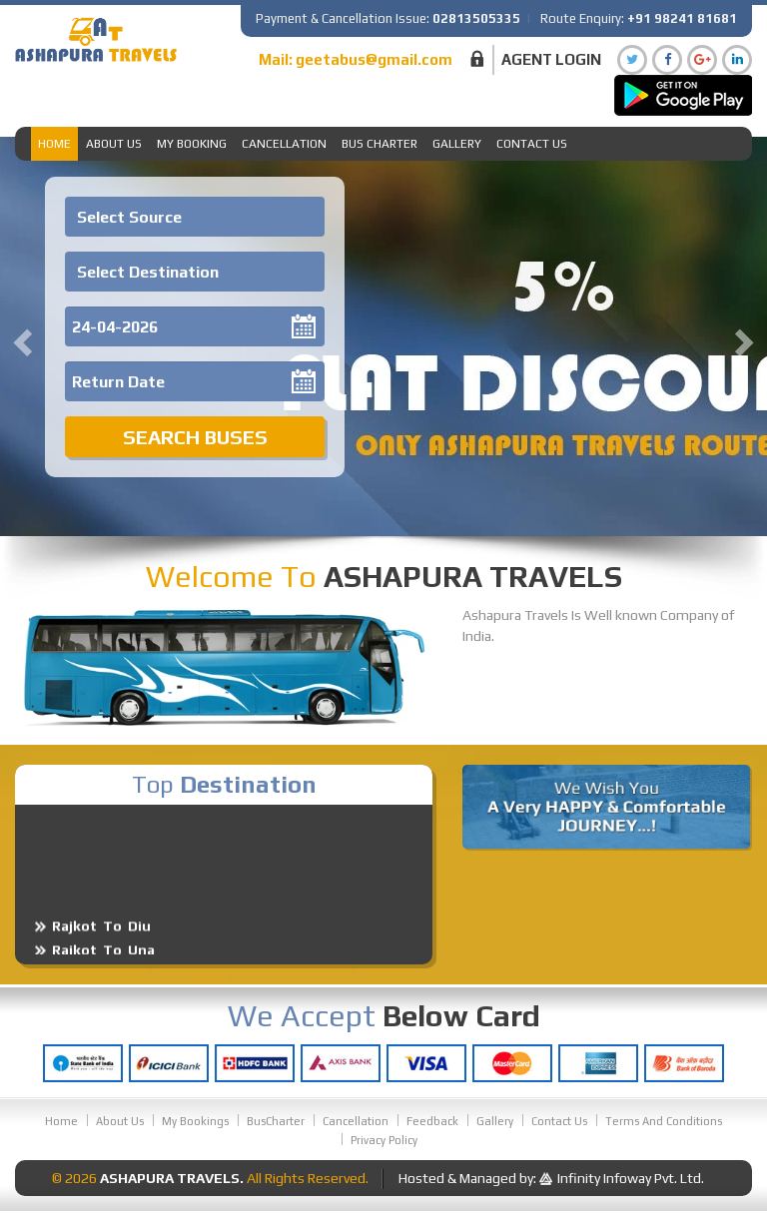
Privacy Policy (384, 1140)
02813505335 (476, 18)
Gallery (456, 144)
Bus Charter (379, 144)
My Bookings (195, 1121)
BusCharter (276, 1121)
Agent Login (551, 59)
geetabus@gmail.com (374, 59)
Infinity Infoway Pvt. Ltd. (630, 1178)
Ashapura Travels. (172, 1178)
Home (54, 144)
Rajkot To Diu (101, 939)
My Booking (192, 144)
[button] (20, 336)
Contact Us (531, 144)
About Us (114, 144)
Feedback (432, 1121)
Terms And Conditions (663, 1121)
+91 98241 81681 (682, 18)
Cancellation (284, 144)
